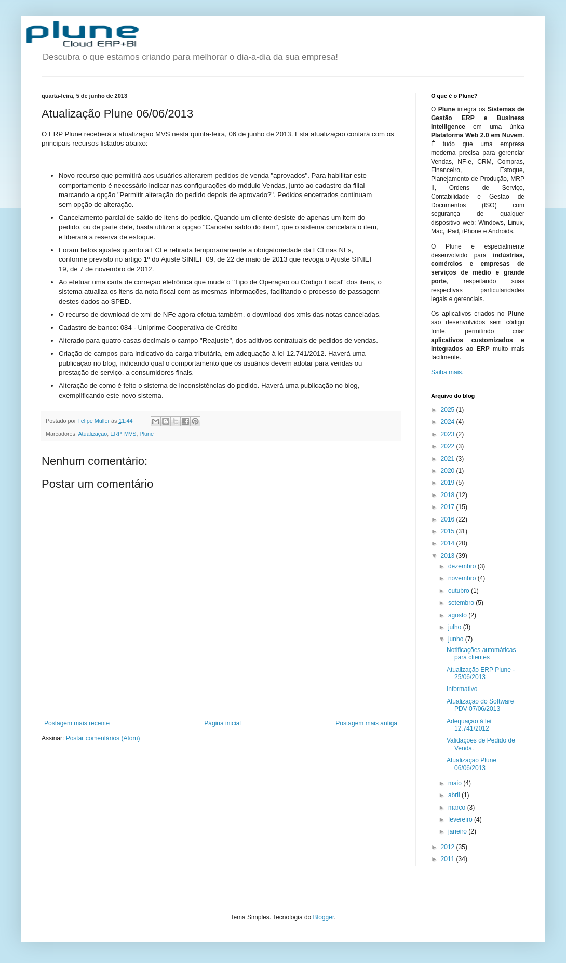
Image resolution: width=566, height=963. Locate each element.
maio (455, 783)
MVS (130, 434)
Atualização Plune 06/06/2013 (471, 764)
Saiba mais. (447, 372)
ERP (115, 434)
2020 (448, 470)
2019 (448, 482)
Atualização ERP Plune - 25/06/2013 (481, 673)
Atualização (92, 434)
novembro (463, 578)
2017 (448, 507)
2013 (448, 555)
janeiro (458, 831)
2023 (448, 434)
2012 (448, 847)
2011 (448, 859)
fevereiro (461, 819)
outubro (459, 590)
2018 (448, 495)
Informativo (462, 689)
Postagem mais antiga (366, 723)
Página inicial (222, 723)
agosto (458, 615)
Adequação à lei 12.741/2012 (469, 725)
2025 (448, 409)
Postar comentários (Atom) (103, 738)
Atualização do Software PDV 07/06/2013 (480, 705)
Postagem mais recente (77, 723)
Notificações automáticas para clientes (481, 653)
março (457, 807)
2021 (448, 458)
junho (456, 639)
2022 (448, 446)
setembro (462, 602)
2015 (448, 531)
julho (455, 627)
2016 (448, 519)
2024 (448, 421)
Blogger (323, 917)
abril (455, 795)
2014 (448, 543)
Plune (146, 434)
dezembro (463, 566)
